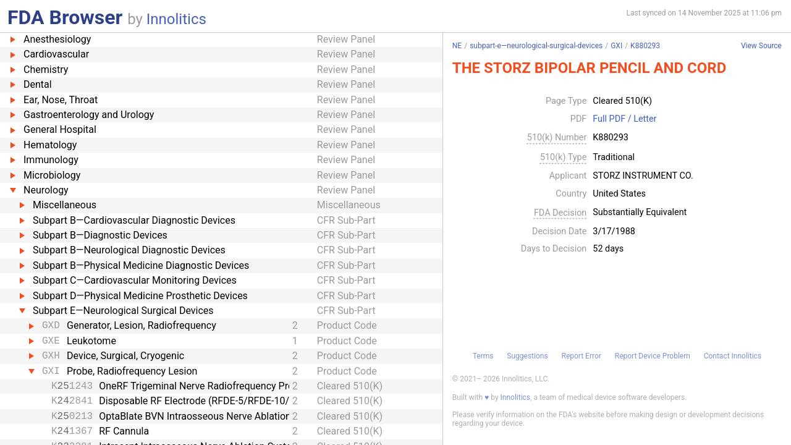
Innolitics (176, 19)
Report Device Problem (652, 356)
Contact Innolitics (732, 356)
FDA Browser (64, 17)
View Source (761, 46)
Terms (483, 356)
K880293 (645, 45)
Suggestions (527, 356)
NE (457, 45)
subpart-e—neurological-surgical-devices (536, 45)
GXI (616, 45)
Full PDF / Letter (624, 119)
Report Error (581, 356)
